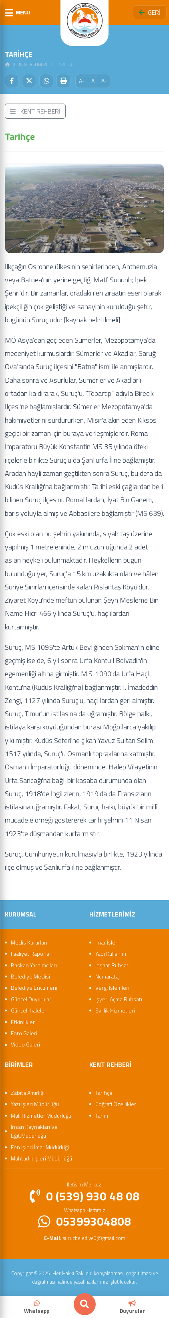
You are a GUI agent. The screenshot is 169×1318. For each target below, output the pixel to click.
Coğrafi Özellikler (115, 1104)
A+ (104, 81)
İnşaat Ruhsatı (112, 965)
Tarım (101, 1115)
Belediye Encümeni (34, 987)
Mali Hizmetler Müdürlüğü (41, 1115)
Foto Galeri (24, 1033)
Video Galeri (25, 1044)
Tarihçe (104, 1092)
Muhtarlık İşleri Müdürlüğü (41, 1158)
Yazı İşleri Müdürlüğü (35, 1104)
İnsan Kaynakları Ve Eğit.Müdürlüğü (34, 1131)
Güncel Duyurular (31, 999)
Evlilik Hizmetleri (115, 1010)
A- (81, 81)
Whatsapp (36, 1307)
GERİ (150, 12)
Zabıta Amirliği (27, 1092)
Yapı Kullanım (110, 953)
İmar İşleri (107, 942)
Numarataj (107, 976)
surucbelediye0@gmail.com (84, 1238)
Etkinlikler (23, 1022)
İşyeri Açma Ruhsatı (118, 999)
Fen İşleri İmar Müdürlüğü (40, 1147)
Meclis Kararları (29, 942)
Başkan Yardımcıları (34, 965)
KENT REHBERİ (35, 111)
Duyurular (132, 1307)
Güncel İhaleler (28, 1010)
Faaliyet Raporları (31, 953)
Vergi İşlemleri (112, 987)
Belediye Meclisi (30, 976)
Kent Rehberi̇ (33, 64)
